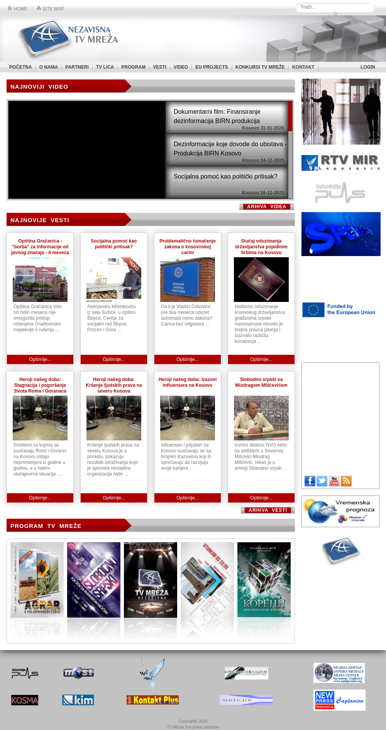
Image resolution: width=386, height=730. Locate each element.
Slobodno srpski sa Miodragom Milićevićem (261, 382)
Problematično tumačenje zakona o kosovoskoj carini (187, 246)
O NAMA (48, 67)
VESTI (159, 67)
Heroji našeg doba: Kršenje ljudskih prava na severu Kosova (114, 385)
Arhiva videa (266, 206)
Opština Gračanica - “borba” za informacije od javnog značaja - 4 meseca (40, 246)
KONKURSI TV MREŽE (260, 67)
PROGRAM (133, 67)
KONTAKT (303, 67)
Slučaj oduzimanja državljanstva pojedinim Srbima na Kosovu (261, 246)
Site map (50, 9)
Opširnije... (40, 359)
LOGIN (368, 67)
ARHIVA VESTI (268, 510)
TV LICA (105, 67)
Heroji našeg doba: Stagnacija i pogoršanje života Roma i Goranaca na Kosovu (40, 388)
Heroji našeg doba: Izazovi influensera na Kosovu (188, 382)
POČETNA (20, 67)
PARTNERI (76, 67)
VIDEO (181, 67)
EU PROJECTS (211, 67)
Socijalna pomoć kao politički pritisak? (114, 244)
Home (17, 9)
